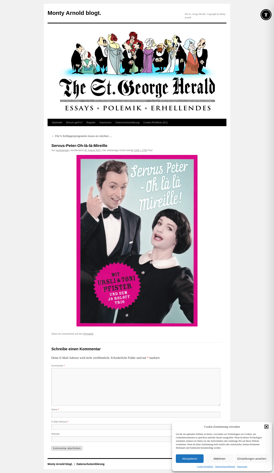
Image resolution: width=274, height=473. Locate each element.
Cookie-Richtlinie (205, 466)
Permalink (88, 334)
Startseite (57, 122)
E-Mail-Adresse (59, 421)
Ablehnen (219, 458)
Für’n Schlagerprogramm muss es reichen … (81, 136)
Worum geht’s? (74, 122)
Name (55, 409)
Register (91, 122)
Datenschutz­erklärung (225, 466)
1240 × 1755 (140, 150)
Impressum (242, 466)
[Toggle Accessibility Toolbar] (266, 15)
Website (55, 434)
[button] (266, 427)
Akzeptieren (189, 458)
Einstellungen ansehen (251, 458)
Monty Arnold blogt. (74, 13)
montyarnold (62, 150)
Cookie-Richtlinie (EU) (155, 122)
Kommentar (58, 365)
